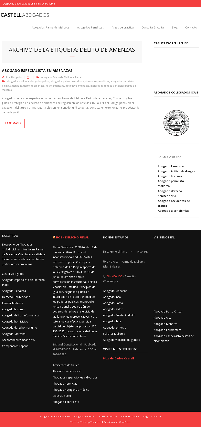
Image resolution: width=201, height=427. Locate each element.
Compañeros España (15, 346)
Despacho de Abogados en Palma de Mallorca (29, 3)
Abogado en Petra (114, 327)
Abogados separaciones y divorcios (75, 377)
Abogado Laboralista (66, 402)
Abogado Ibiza (112, 321)
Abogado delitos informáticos (21, 315)
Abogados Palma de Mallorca (50, 27)
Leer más (12, 123)
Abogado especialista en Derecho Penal (23, 282)
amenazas (16, 85)
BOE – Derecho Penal (72, 237)
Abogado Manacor (115, 291)
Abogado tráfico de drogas (176, 171)
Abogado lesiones (170, 176)
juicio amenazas (55, 85)
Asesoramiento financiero (18, 340)
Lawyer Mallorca (12, 303)
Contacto (191, 27)
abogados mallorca (18, 81)
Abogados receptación (67, 371)
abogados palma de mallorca (67, 81)
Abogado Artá (162, 317)
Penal (78, 77)
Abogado (16, 77)
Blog (174, 27)
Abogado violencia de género (121, 340)
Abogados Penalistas (90, 27)
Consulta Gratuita (153, 27)
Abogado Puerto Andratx (119, 315)
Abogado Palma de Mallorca (57, 77)
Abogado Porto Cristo (168, 311)
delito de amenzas (33, 85)
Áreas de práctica (123, 27)
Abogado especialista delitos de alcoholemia (174, 338)
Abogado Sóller (112, 309)
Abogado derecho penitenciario (170, 193)
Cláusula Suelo (62, 396)
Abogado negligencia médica (71, 389)
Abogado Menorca (165, 324)
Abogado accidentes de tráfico (174, 203)
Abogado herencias (65, 383)
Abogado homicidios (15, 321)
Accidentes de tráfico (66, 365)
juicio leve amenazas (77, 85)
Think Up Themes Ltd (91, 422)
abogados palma (39, 81)
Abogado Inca (112, 297)
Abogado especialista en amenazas (37, 70)
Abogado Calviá (113, 303)
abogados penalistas (97, 81)
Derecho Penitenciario (16, 297)
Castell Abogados (13, 274)
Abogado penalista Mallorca (171, 183)
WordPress (124, 422)
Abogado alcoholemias (173, 211)
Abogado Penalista (171, 166)
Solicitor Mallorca (114, 333)
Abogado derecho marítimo (19, 327)
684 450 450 (114, 276)
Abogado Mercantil (14, 334)
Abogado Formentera (167, 330)
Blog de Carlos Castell (118, 358)
